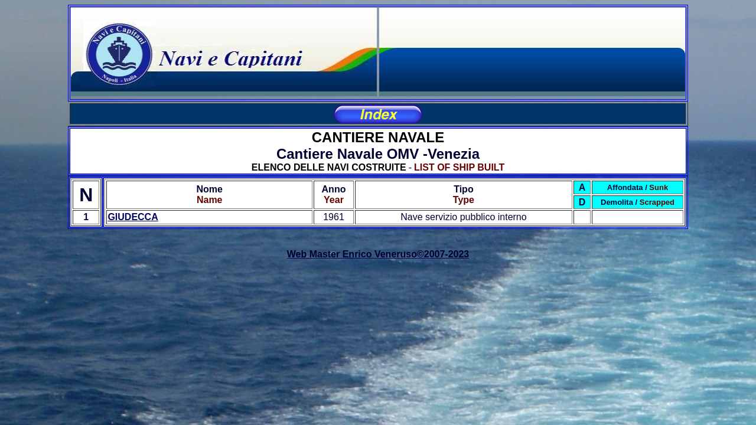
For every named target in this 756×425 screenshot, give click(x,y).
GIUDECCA (132, 217)
